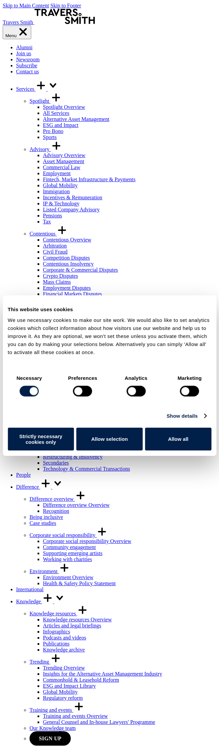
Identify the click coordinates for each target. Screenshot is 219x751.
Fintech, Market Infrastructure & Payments (89, 179)
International (30, 589)
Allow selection (109, 439)
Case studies (43, 523)
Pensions (52, 215)
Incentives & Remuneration (72, 197)
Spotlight (45, 101)
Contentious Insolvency (68, 264)
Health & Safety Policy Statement (79, 583)
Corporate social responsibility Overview (87, 541)
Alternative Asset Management (76, 119)
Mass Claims (57, 282)
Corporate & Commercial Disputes (80, 270)
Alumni (24, 47)
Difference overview (58, 499)
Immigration (56, 191)
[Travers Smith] (49, 22)
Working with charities (67, 559)
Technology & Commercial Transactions (86, 469)
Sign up (50, 738)
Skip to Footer (65, 5)
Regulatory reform (63, 698)
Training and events (57, 710)
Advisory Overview (64, 155)
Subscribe (26, 65)
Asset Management (63, 161)
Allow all (178, 439)
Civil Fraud (55, 252)
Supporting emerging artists (72, 553)
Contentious (48, 233)
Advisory (46, 149)
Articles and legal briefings (72, 625)
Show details (182, 416)
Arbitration (55, 246)
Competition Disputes (66, 258)
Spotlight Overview (64, 107)
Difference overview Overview (76, 505)
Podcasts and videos (64, 637)
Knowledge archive (64, 650)
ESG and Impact (60, 125)
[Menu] (17, 32)
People (23, 475)
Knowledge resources (59, 613)
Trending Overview (64, 668)
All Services (56, 113)
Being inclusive (46, 517)
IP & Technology (61, 203)
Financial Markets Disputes (72, 294)
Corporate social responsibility (68, 535)
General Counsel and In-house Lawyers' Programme (99, 722)
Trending (45, 662)
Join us (23, 53)
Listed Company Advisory (71, 209)
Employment (57, 173)
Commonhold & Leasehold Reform (81, 680)
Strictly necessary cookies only (40, 439)
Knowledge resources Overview (77, 619)
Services (37, 89)
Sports (50, 137)
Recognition (56, 511)
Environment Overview (68, 577)
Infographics (56, 631)
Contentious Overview (67, 240)
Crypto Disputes (60, 276)
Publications (56, 643)
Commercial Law (61, 167)
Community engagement (69, 547)
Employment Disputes (67, 288)
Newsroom (28, 59)
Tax (47, 221)
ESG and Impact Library (69, 686)
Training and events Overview (75, 716)
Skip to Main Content (26, 5)
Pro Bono (53, 131)
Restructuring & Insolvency (73, 457)
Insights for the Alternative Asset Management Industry (102, 674)
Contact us (27, 71)
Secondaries (56, 463)
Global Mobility (60, 185)
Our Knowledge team (53, 728)
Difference (39, 487)
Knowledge (40, 601)
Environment (50, 571)
